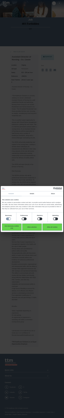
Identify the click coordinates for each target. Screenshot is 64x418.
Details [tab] (32, 193)
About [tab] (53, 193)
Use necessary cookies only (12, 227)
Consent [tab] (11, 193)
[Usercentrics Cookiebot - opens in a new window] (54, 188)
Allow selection (32, 227)
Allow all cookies (52, 227)
